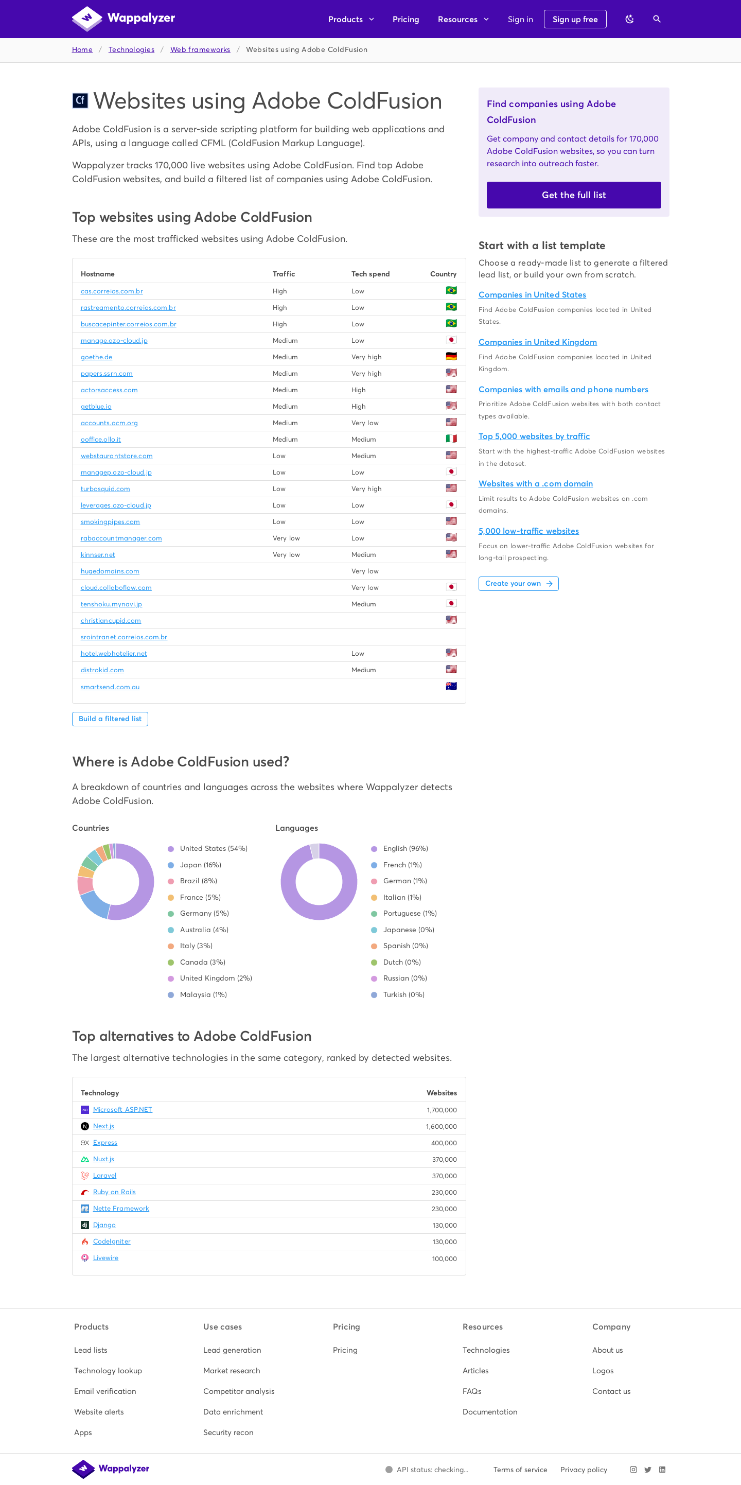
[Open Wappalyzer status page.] (427, 1469)
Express (105, 1142)
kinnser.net (98, 554)
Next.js (104, 1126)
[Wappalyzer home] (123, 19)
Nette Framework (121, 1208)
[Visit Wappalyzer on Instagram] (633, 1469)
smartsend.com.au (110, 687)
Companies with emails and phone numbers (563, 389)
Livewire (106, 1258)
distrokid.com (102, 670)
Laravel (105, 1175)
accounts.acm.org (109, 423)
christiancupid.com (111, 620)
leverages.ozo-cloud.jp (116, 505)
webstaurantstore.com (117, 456)
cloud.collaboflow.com (116, 587)
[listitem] (111, 1350)
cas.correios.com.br (112, 291)
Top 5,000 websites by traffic (534, 436)
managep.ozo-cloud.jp (116, 472)
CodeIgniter (112, 1241)
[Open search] (657, 19)
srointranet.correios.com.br (124, 637)
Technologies (131, 49)
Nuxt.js (104, 1159)
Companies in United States (533, 295)
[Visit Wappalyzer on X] (648, 1469)
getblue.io (96, 406)
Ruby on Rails (114, 1192)
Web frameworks (200, 49)
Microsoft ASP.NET (123, 1109)
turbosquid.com (106, 489)
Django (104, 1225)
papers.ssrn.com (107, 373)
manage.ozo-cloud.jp (114, 340)
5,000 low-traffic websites (529, 531)
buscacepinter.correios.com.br (129, 324)
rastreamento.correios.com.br (128, 307)
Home (82, 49)
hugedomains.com (110, 571)
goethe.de (97, 357)
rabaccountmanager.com (121, 538)
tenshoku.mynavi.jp (112, 604)
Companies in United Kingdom (538, 342)
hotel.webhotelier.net (114, 653)
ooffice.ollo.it (101, 439)
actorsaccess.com (109, 390)
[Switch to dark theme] (629, 19)
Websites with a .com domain (536, 483)
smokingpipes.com (110, 522)
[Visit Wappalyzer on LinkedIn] (662, 1469)
